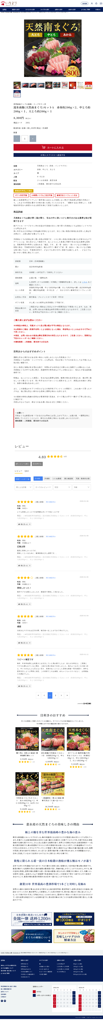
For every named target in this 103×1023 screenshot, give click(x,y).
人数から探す (71, 10)
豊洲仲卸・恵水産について (8, 974)
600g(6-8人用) (78, 975)
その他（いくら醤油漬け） (28, 978)
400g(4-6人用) (78, 973)
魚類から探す (15, 10)
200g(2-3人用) (78, 970)
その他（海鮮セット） (26, 975)
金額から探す (58, 10)
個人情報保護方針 (6, 993)
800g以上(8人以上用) (80, 978)
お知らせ (97, 10)
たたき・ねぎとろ (44, 973)
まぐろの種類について (7, 972)
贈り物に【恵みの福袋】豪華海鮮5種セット (27, 758)
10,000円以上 (61, 975)
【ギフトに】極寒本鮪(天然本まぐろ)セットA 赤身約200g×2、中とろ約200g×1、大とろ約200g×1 (78, 761)
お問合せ (3, 1001)
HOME (3, 16)
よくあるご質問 (85, 10)
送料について (5, 995)
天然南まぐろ (24, 970)
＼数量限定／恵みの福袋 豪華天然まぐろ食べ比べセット (53, 804)
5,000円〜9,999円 (63, 973)
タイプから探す (44, 10)
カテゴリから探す (29, 10)
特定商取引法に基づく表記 (9, 990)
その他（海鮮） (43, 978)
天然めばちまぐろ (26, 973)
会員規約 (3, 998)
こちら (85, 286)
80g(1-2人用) (77, 968)
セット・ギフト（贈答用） (45, 975)
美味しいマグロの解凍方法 (8, 969)
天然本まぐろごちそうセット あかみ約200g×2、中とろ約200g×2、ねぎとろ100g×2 (27, 806)
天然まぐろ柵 (8, 16)
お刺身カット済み (44, 970)
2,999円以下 (61, 968)
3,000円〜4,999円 (63, 970)
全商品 (4, 10)
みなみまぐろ (16, 16)
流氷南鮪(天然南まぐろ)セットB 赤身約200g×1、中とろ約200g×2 (52, 759)
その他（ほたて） (25, 981)
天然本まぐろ (24, 968)
